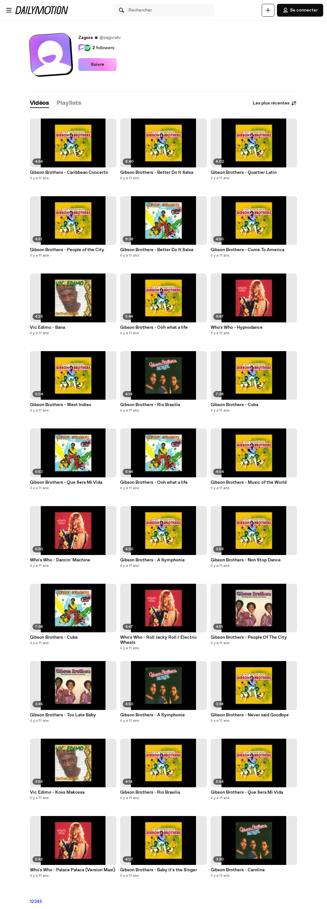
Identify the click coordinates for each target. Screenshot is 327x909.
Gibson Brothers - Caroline (238, 870)
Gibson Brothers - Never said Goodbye (250, 715)
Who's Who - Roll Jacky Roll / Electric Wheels (158, 640)
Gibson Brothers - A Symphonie (152, 560)
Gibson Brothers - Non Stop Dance (246, 560)
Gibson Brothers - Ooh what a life (154, 327)
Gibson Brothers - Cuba (53, 637)
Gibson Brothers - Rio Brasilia (150, 404)
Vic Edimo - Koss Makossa (57, 792)
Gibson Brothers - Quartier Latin (244, 172)
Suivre (97, 64)
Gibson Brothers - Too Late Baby (63, 715)
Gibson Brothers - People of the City (67, 249)
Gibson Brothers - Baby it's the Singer (158, 870)
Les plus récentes (275, 103)
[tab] (39, 103)
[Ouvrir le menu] (9, 10)
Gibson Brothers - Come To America (247, 249)
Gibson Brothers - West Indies (60, 404)
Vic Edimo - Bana (47, 327)
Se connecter (300, 10)
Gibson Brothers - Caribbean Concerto (69, 172)
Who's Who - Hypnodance (237, 327)
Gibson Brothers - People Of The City (249, 637)
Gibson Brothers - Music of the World (249, 482)
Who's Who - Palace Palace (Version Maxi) (72, 870)
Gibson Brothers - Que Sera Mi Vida (66, 482)
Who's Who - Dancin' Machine (60, 560)
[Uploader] (268, 10)
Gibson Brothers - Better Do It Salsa (156, 172)
